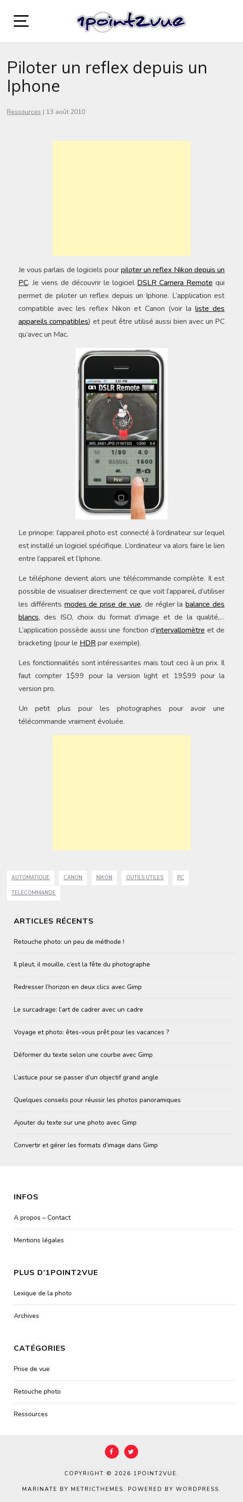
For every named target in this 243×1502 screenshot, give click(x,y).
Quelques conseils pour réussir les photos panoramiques (97, 1100)
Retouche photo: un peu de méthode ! (69, 941)
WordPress (197, 1489)
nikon (104, 877)
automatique (31, 877)
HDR (88, 643)
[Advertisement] (121, 198)
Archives (26, 1315)
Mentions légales (39, 1240)
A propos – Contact (42, 1217)
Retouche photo (37, 1391)
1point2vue (155, 1473)
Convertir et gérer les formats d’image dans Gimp (86, 1145)
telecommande (34, 892)
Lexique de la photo (43, 1293)
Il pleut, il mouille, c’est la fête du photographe (82, 964)
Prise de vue (32, 1369)
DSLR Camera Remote (175, 283)
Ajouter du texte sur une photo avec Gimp (75, 1122)
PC (180, 877)
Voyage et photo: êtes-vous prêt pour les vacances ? (91, 1032)
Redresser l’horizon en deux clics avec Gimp (78, 987)
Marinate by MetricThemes (72, 1489)
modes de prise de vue (102, 604)
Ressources (24, 111)
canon (73, 877)
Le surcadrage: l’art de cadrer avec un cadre (78, 1009)
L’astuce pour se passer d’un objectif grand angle (86, 1077)
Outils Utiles (144, 877)
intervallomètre (180, 630)
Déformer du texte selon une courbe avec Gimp (83, 1054)
